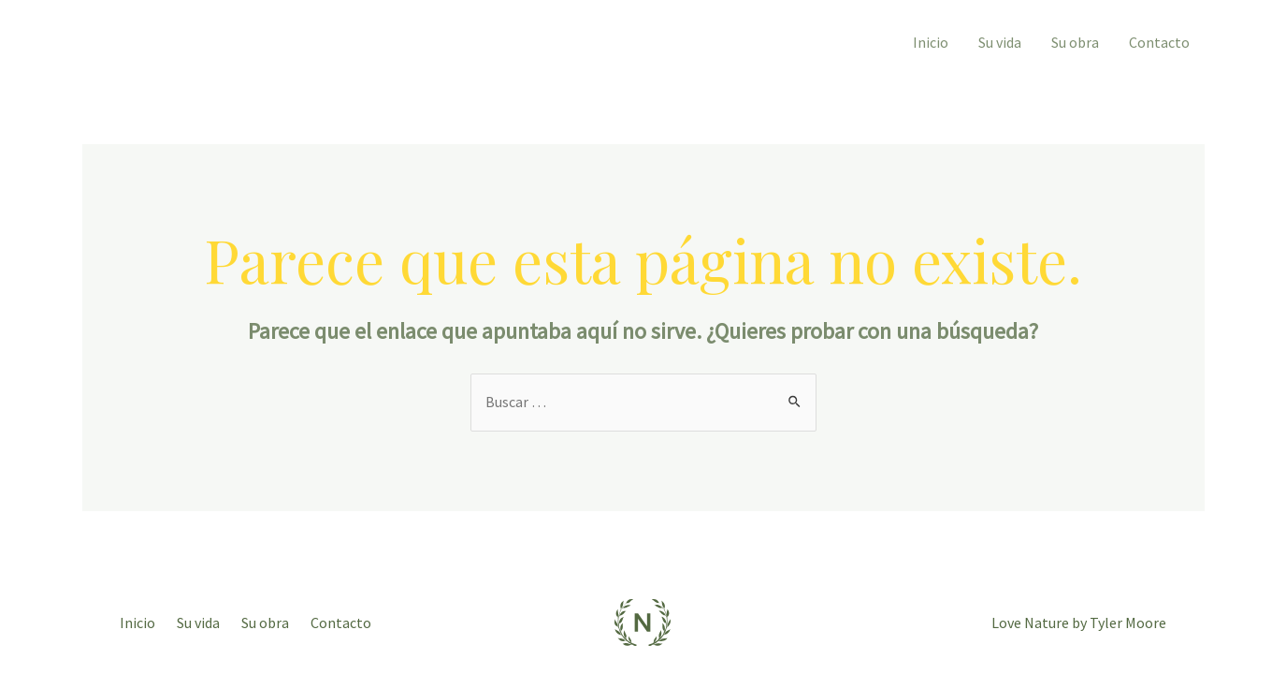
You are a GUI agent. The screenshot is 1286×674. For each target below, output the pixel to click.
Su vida (999, 42)
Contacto (1159, 42)
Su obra (1075, 42)
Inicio (930, 42)
